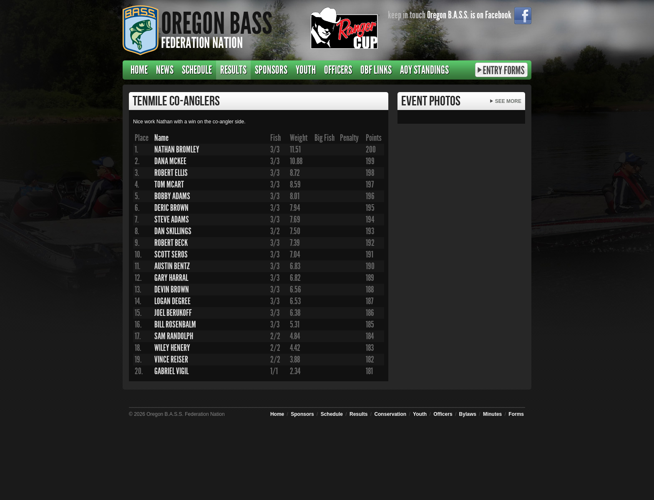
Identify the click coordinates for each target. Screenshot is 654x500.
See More (508, 101)
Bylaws (467, 414)
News (165, 70)
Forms (516, 414)
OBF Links (376, 70)
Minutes (492, 414)
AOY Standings (424, 70)
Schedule (197, 70)
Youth (306, 70)
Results (233, 70)
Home (139, 70)
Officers (338, 70)
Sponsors (271, 70)
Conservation (390, 414)
